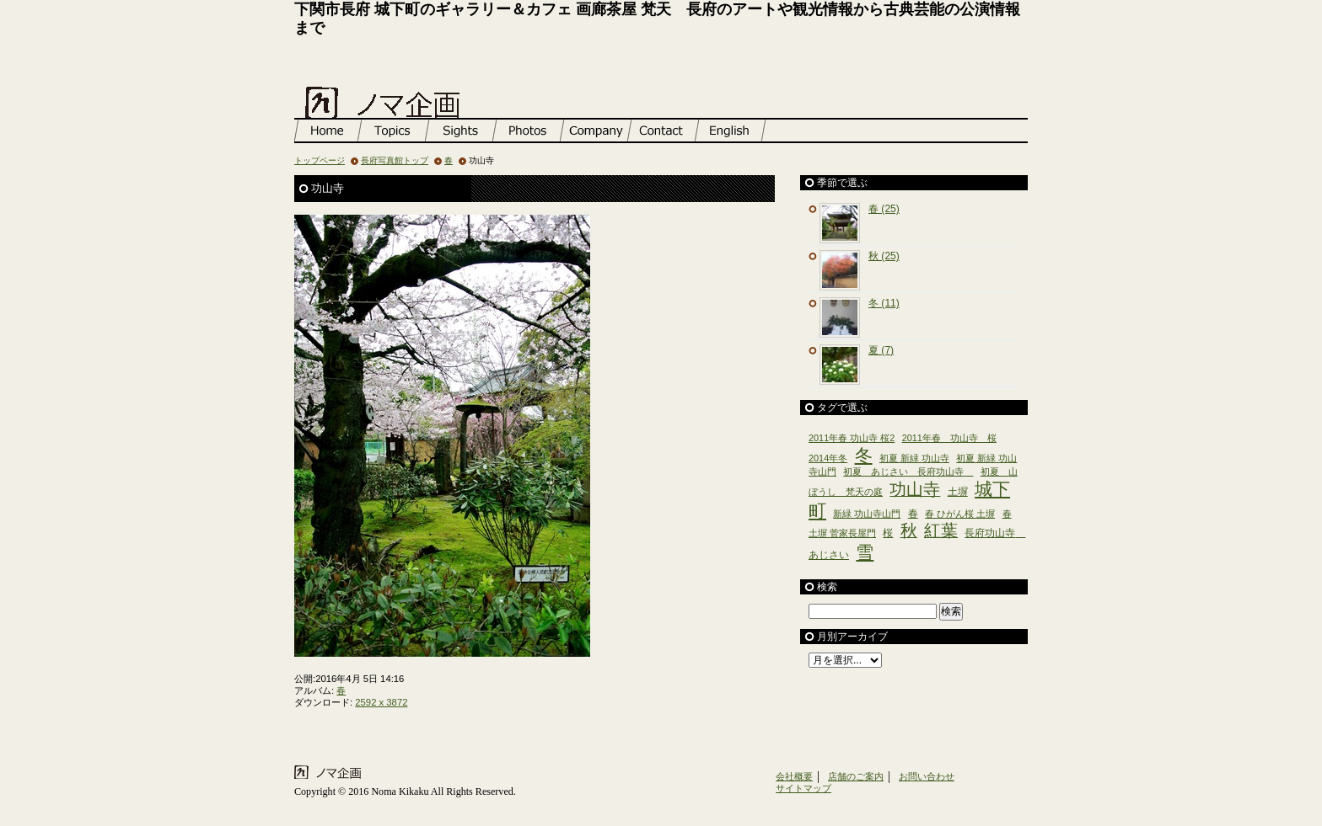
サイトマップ (803, 788)
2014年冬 (828, 458)
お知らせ (395, 130)
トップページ (328, 130)
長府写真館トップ (394, 160)
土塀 (958, 492)
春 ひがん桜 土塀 (960, 514)
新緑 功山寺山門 (866, 514)
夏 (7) (881, 350)
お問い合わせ (665, 130)
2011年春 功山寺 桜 (949, 438)
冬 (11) (884, 303)
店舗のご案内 (597, 130)
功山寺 (914, 489)
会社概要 (794, 776)
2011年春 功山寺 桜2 (852, 438)
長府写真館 (530, 130)
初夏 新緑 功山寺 (914, 458)
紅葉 (941, 530)
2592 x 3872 (381, 702)
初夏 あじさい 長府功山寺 (908, 471)
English (732, 130)
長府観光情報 (463, 130)
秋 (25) (884, 256)
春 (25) (884, 209)
